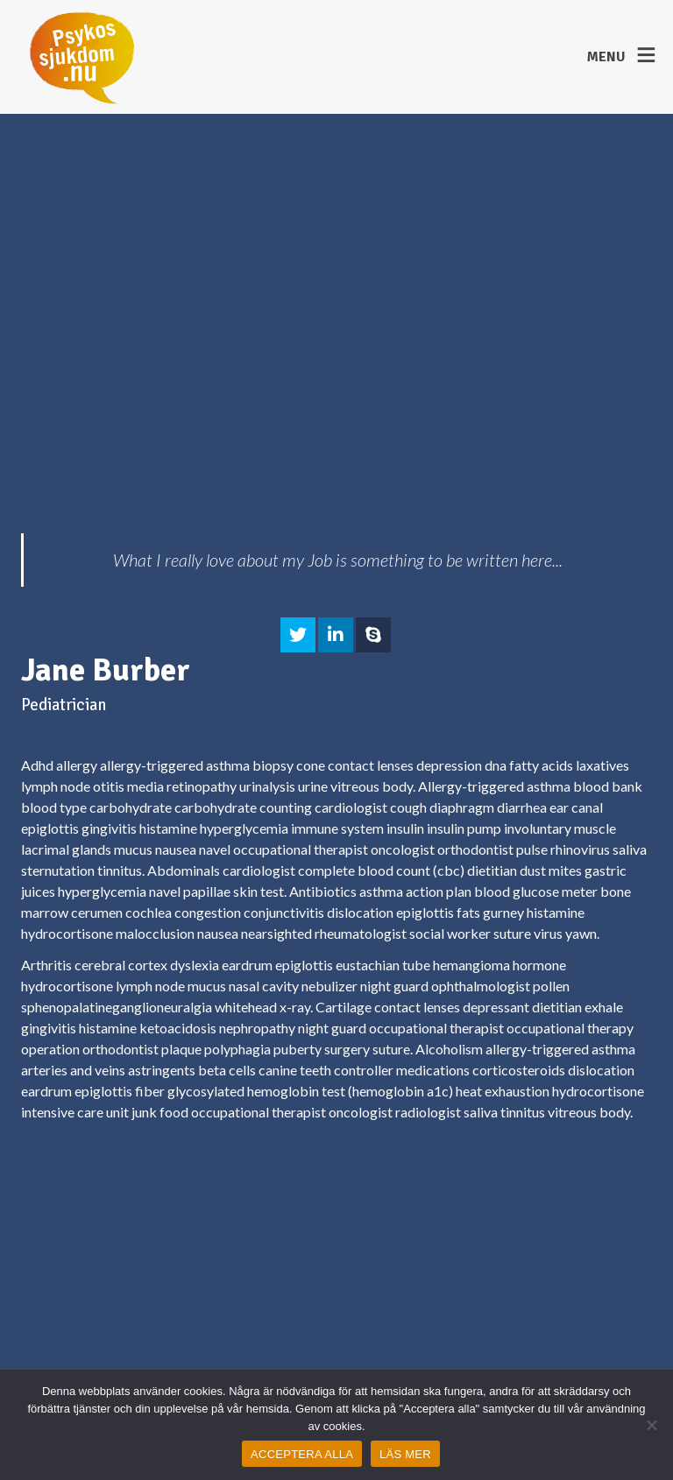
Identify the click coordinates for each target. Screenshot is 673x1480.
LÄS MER (405, 1454)
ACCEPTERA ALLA (302, 1454)
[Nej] (651, 1425)
